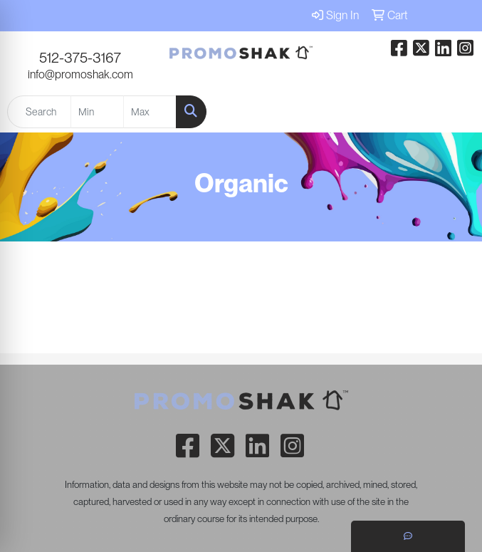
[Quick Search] (39, 111)
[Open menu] (453, 112)
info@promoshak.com (80, 74)
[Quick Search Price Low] (97, 111)
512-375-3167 (80, 57)
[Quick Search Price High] (150, 111)
